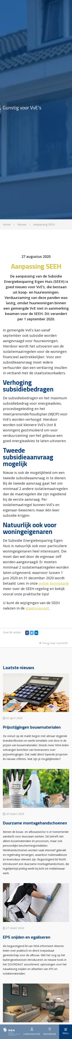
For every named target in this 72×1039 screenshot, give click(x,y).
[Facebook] (27, 633)
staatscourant (37, 608)
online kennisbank (54, 583)
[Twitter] (32, 633)
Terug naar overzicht (53, 643)
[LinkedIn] (36, 633)
